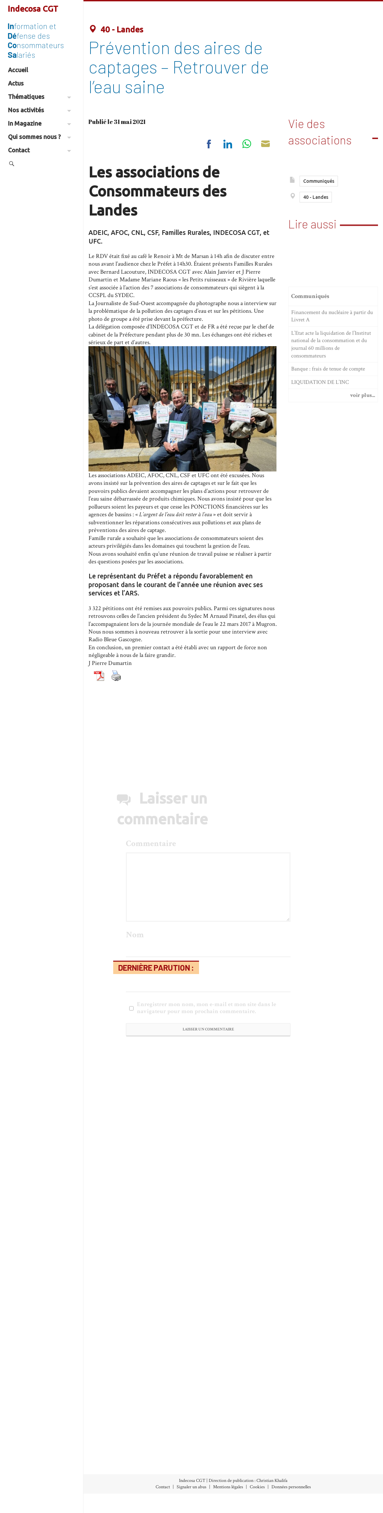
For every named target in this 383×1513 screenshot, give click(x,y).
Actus (16, 83)
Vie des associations (320, 128)
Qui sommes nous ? (39, 136)
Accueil (18, 69)
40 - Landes (115, 29)
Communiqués (318, 182)
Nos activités (39, 110)
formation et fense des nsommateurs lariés (36, 40)
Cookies (257, 1487)
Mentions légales (228, 1487)
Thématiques (39, 96)
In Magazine (39, 123)
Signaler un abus (191, 1487)
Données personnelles (291, 1487)
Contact (39, 150)
